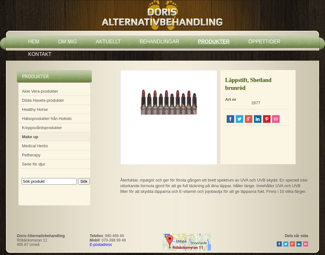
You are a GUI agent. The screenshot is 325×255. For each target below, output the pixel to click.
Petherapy (31, 155)
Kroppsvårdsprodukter (42, 127)
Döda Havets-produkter (43, 100)
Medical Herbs (35, 146)
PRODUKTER (214, 41)
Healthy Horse (35, 109)
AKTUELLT (108, 41)
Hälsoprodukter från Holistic (47, 118)
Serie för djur (33, 164)
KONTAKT (39, 54)
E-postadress (101, 244)
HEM (33, 41)
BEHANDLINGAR (159, 41)
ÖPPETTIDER (264, 41)
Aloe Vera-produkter (40, 91)
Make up (30, 136)
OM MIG (67, 41)
